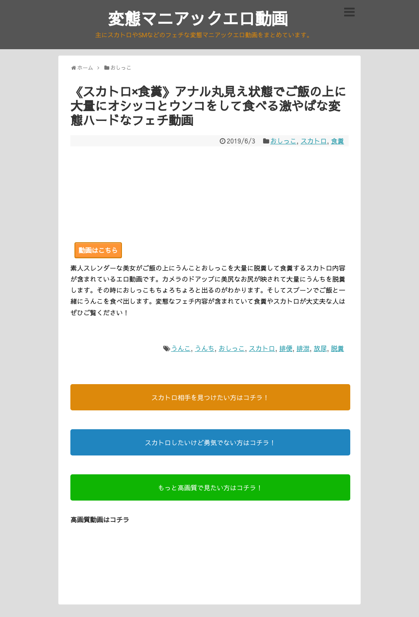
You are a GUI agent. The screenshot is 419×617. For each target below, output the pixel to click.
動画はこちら (98, 250)
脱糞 (337, 348)
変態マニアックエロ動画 (198, 18)
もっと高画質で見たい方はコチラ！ (210, 487)
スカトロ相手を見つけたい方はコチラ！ (210, 397)
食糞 (337, 140)
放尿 (320, 348)
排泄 (303, 348)
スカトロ (314, 140)
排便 (285, 348)
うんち (204, 348)
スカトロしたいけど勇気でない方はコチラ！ (210, 442)
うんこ (181, 348)
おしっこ (283, 140)
